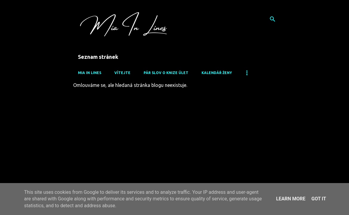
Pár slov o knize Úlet (166, 73)
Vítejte (122, 73)
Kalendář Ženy (217, 73)
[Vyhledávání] (272, 19)
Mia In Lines (89, 73)
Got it (318, 199)
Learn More (290, 199)
